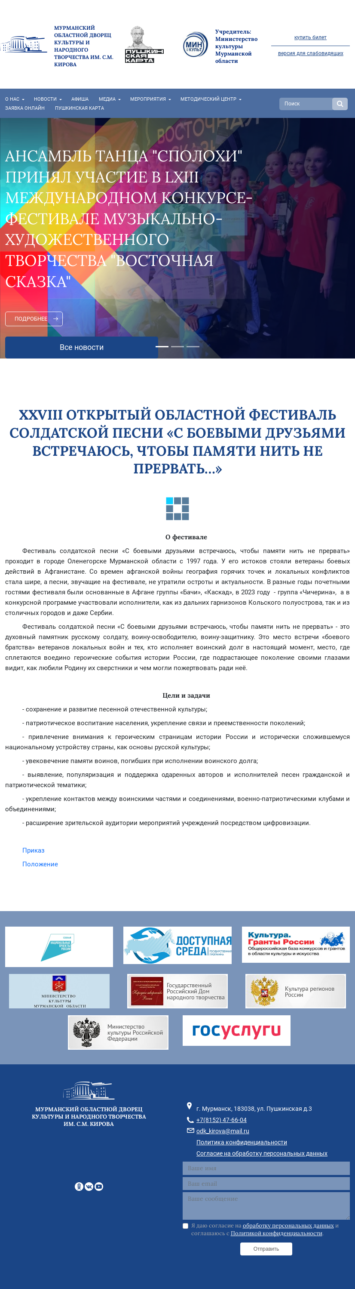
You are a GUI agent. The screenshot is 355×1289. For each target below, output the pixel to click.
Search (340, 104)
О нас (12, 99)
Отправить (266, 1249)
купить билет (310, 37)
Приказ (33, 850)
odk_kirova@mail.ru (222, 1131)
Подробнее (31, 318)
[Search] (306, 104)
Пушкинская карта (79, 108)
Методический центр (208, 99)
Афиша (80, 99)
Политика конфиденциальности (241, 1142)
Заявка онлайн (25, 108)
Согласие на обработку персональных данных (261, 1153)
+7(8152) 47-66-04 (221, 1119)
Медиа (107, 99)
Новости (45, 99)
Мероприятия (148, 99)
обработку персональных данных (288, 1225)
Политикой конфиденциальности (276, 1233)
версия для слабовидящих (310, 53)
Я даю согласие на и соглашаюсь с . (265, 1229)
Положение (40, 864)
